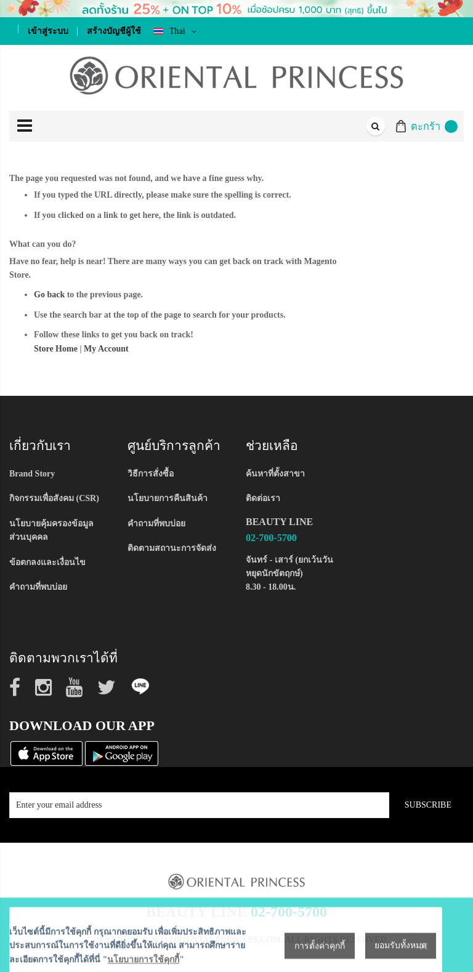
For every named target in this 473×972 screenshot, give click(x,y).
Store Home (56, 348)
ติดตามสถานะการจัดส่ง (171, 548)
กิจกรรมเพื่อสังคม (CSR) (54, 498)
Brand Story (32, 473)
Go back (49, 294)
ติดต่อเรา (263, 498)
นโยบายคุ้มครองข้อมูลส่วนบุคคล (51, 530)
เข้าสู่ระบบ (48, 31)
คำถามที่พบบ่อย (38, 587)
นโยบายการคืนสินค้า (167, 498)
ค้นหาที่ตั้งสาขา (275, 473)
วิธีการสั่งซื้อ (150, 473)
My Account (106, 348)
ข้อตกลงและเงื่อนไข (47, 562)
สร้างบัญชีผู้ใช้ (114, 31)
